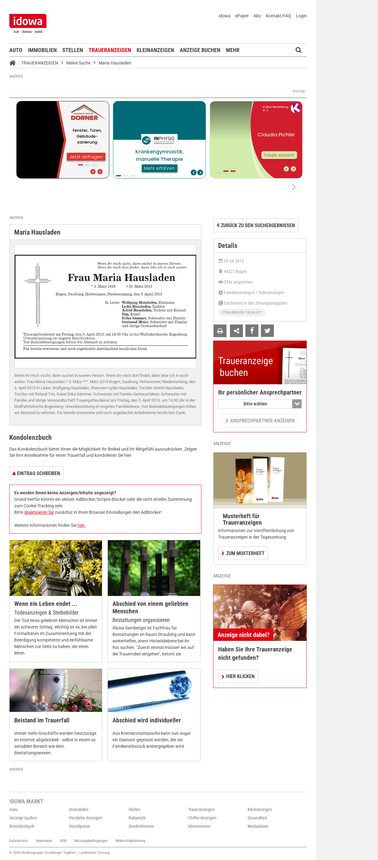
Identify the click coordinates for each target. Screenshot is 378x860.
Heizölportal (79, 826)
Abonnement (199, 826)
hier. (81, 525)
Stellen (72, 50)
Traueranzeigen (110, 50)
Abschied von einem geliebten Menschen (150, 607)
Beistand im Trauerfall (41, 720)
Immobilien (42, 50)
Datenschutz (18, 841)
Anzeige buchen (200, 50)
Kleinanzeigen (155, 50)
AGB (63, 841)
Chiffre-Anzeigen (202, 817)
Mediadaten (258, 826)
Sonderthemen (141, 826)
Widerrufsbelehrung (130, 841)
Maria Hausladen (115, 62)
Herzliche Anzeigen (85, 817)
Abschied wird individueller (146, 720)
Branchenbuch (22, 826)
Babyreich (137, 817)
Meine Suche (78, 62)
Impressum (44, 841)
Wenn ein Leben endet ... (45, 603)
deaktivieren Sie (39, 512)
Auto (15, 50)
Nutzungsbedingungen (91, 841)
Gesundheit (257, 817)
